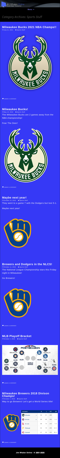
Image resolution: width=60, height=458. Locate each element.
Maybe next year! (14, 197)
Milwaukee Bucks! (15, 109)
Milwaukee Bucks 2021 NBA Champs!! (29, 27)
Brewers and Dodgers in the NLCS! (27, 264)
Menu (30, 9)
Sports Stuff (21, 30)
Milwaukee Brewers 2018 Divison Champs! (25, 395)
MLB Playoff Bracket (16, 336)
